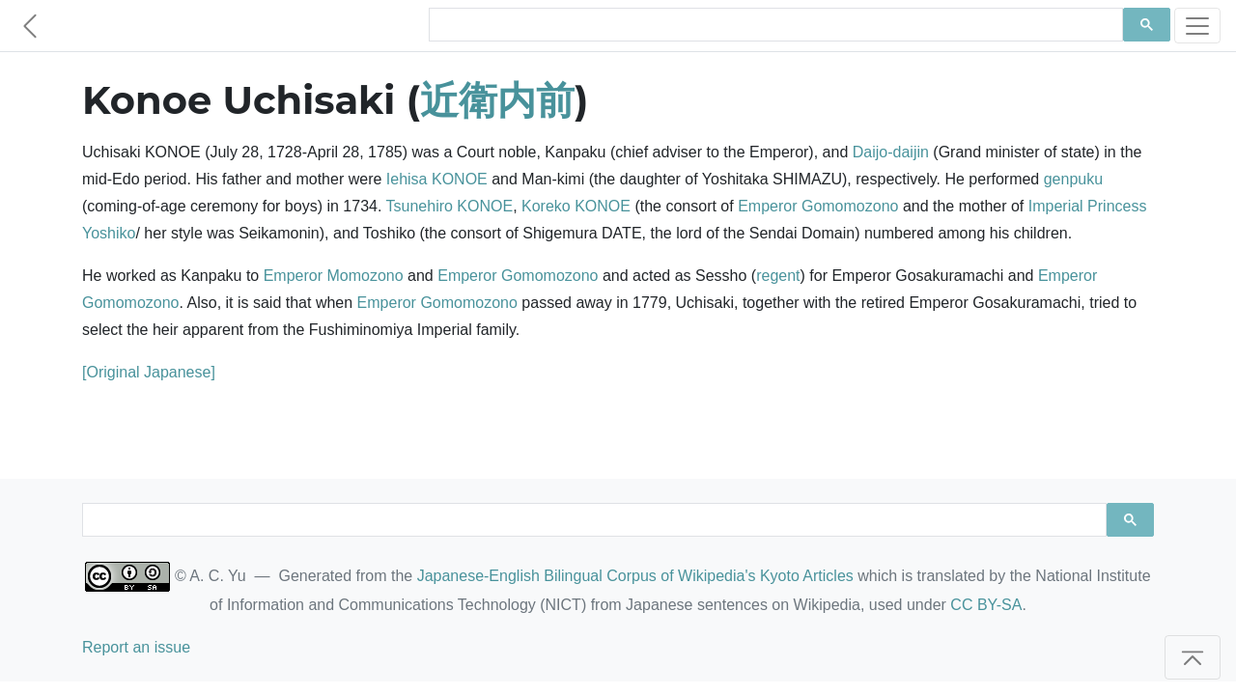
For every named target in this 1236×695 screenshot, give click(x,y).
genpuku (1073, 179)
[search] (774, 25)
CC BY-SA (986, 605)
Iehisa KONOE (437, 179)
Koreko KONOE (576, 206)
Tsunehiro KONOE (450, 206)
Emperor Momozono (334, 275)
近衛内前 (497, 100)
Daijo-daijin (891, 152)
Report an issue (136, 647)
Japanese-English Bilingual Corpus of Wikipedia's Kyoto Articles (635, 576)
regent (778, 275)
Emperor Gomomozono (818, 206)
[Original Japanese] (148, 372)
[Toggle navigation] (1197, 25)
